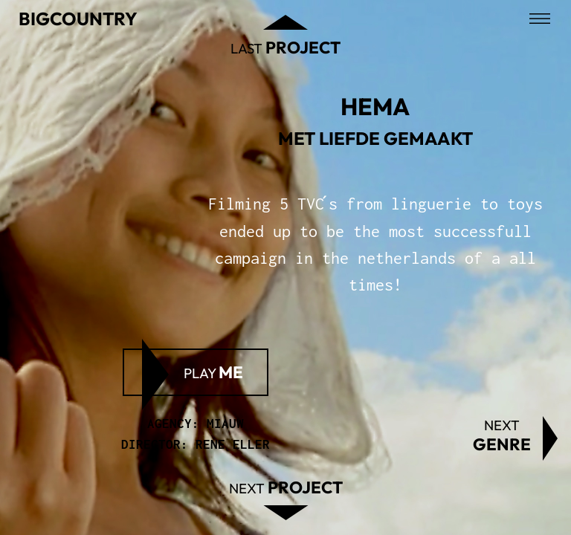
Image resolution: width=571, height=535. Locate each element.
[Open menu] (540, 18)
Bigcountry (78, 18)
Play (213, 372)
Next (502, 435)
